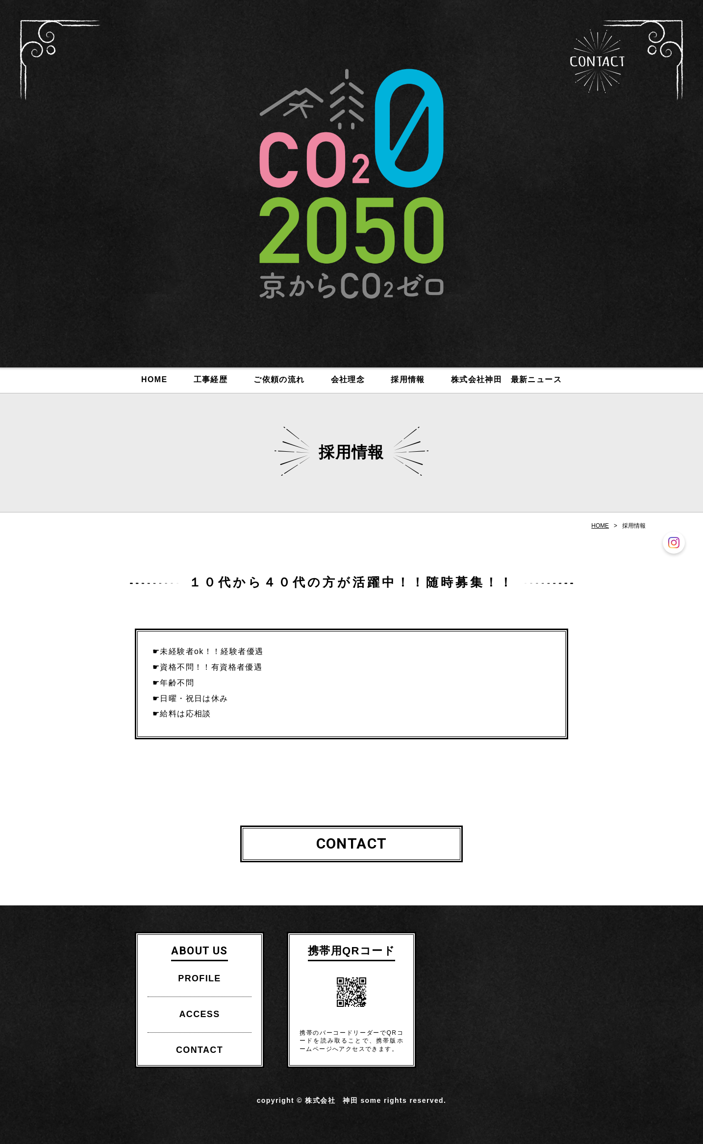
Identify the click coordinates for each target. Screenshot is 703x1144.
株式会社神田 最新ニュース (506, 379)
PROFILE (199, 978)
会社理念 (348, 379)
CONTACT (597, 61)
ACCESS (199, 1014)
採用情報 (408, 379)
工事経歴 (211, 379)
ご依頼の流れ (278, 379)
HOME (154, 379)
